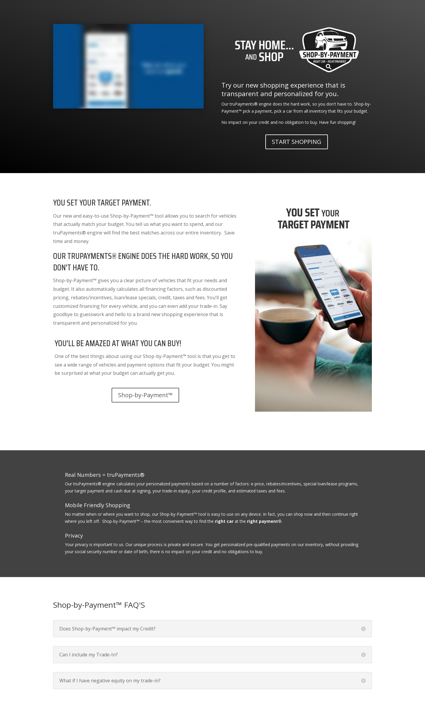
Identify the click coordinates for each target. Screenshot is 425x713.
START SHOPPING (296, 142)
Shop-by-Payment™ (145, 395)
